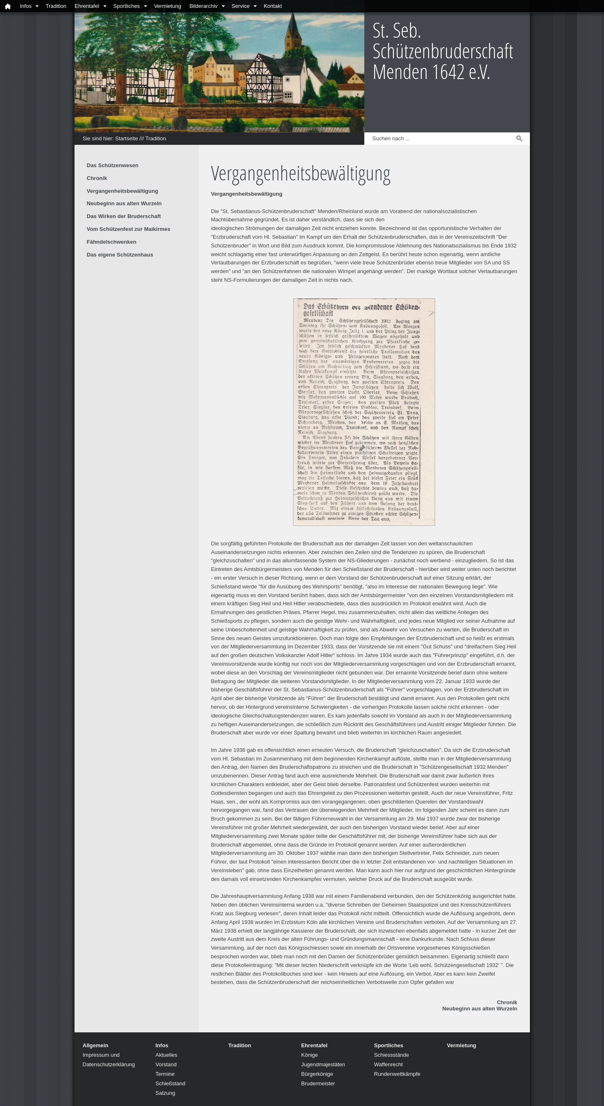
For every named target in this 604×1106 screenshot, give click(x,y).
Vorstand (166, 1064)
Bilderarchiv (204, 6)
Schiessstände (391, 1055)
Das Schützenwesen (113, 165)
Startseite (126, 138)
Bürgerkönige (317, 1074)
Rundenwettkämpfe (397, 1074)
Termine (165, 1074)
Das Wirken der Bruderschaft (124, 216)
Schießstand (170, 1083)
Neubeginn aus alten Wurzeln (479, 1008)
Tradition (56, 6)
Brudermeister (318, 1083)
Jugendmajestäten (323, 1064)
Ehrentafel (87, 6)
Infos (25, 6)
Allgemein (95, 1045)
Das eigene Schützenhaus (120, 255)
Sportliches (126, 6)
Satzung (166, 1093)
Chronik (507, 1002)
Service (241, 6)
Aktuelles (167, 1055)
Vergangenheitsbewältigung (123, 191)
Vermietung (167, 6)
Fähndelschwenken (112, 242)
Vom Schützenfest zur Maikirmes (129, 229)
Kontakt (273, 6)
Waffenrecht (388, 1064)
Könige (309, 1055)
